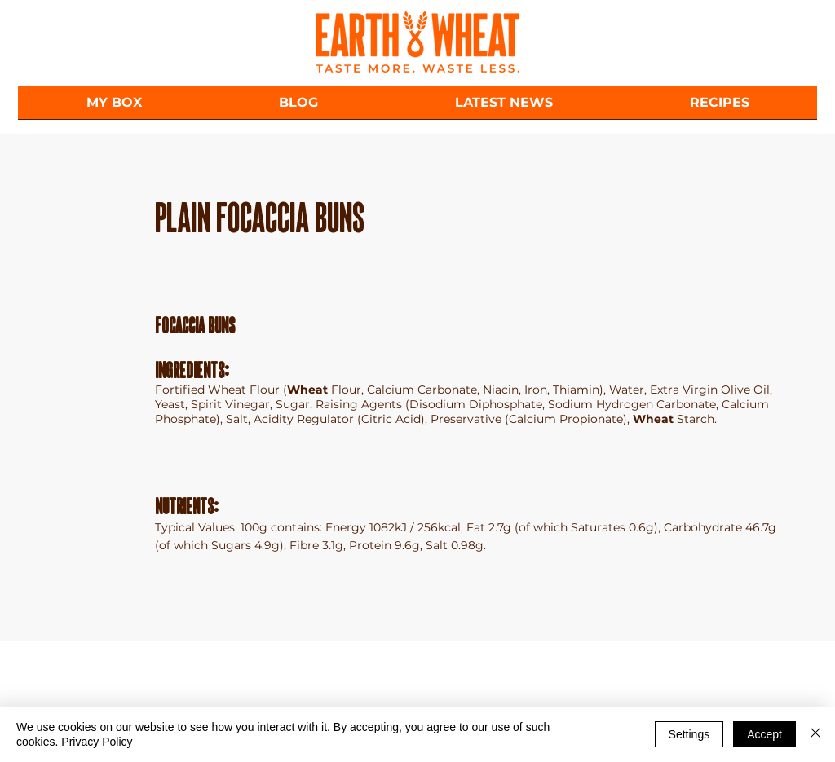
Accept (764, 734)
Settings (689, 734)
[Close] (815, 734)
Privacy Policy (96, 741)
